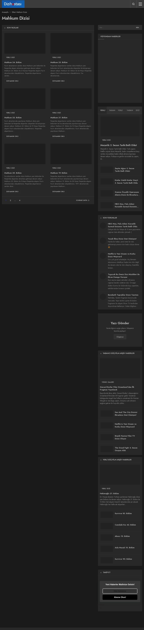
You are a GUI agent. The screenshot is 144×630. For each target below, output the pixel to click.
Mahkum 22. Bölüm (13, 117)
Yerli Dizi (10, 57)
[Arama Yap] (133, 4)
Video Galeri (108, 382)
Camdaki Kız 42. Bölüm (125, 524)
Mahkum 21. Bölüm (58, 117)
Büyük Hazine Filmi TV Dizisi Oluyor (125, 437)
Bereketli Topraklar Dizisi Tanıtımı (123, 295)
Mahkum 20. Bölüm (13, 173)
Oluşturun (120, 336)
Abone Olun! (120, 597)
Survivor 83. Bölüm (123, 513)
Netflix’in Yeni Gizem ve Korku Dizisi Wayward (121, 255)
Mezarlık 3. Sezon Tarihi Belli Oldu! (118, 145)
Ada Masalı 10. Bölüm (124, 547)
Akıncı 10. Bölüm (122, 536)
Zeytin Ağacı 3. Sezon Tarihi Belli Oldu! (124, 170)
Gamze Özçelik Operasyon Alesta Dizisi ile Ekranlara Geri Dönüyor (127, 195)
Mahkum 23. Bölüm (58, 62)
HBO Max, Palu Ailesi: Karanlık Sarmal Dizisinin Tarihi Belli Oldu (126, 207)
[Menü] (140, 4)
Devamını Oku (12, 81)
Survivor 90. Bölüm (123, 559)
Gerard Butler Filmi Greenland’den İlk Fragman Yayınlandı (117, 388)
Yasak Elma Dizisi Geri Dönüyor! (122, 238)
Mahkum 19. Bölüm (58, 173)
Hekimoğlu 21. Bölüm (109, 493)
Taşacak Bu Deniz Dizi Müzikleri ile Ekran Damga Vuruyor (123, 275)
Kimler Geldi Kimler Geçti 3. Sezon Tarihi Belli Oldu (126, 181)
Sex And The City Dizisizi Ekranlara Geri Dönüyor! (126, 413)
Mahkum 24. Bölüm (13, 62)
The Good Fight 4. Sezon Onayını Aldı (126, 449)
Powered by (120, 606)
